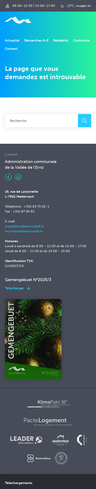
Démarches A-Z (36, 40)
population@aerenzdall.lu (24, 226)
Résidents (60, 40)
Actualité (12, 40)
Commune (81, 40)
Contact (11, 49)
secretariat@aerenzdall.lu (24, 231)
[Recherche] (41, 120)
